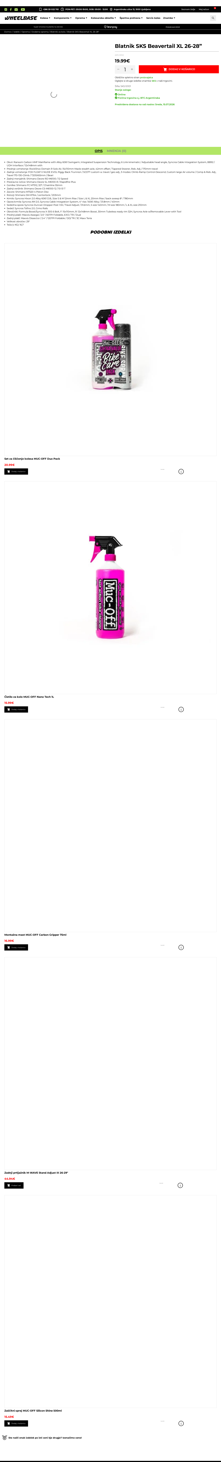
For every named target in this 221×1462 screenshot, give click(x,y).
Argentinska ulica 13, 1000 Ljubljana (130, 9)
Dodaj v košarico (182, 69)
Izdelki (17, 32)
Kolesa (45, 18)
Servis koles (153, 18)
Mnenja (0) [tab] (116, 151)
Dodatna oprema (40, 32)
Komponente (63, 18)
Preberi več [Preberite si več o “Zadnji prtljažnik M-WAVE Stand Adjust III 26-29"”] (18, 1186)
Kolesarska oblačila (104, 18)
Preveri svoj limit (173, 27)
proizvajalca (147, 77)
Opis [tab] (99, 151)
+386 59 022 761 (51, 9)
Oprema (81, 18)
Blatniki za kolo (57, 32)
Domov (8, 32)
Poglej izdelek (212, 471)
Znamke (169, 18)
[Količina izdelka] (125, 69)
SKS (154, 80)
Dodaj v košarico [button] (22, 471)
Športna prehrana (131, 18)
